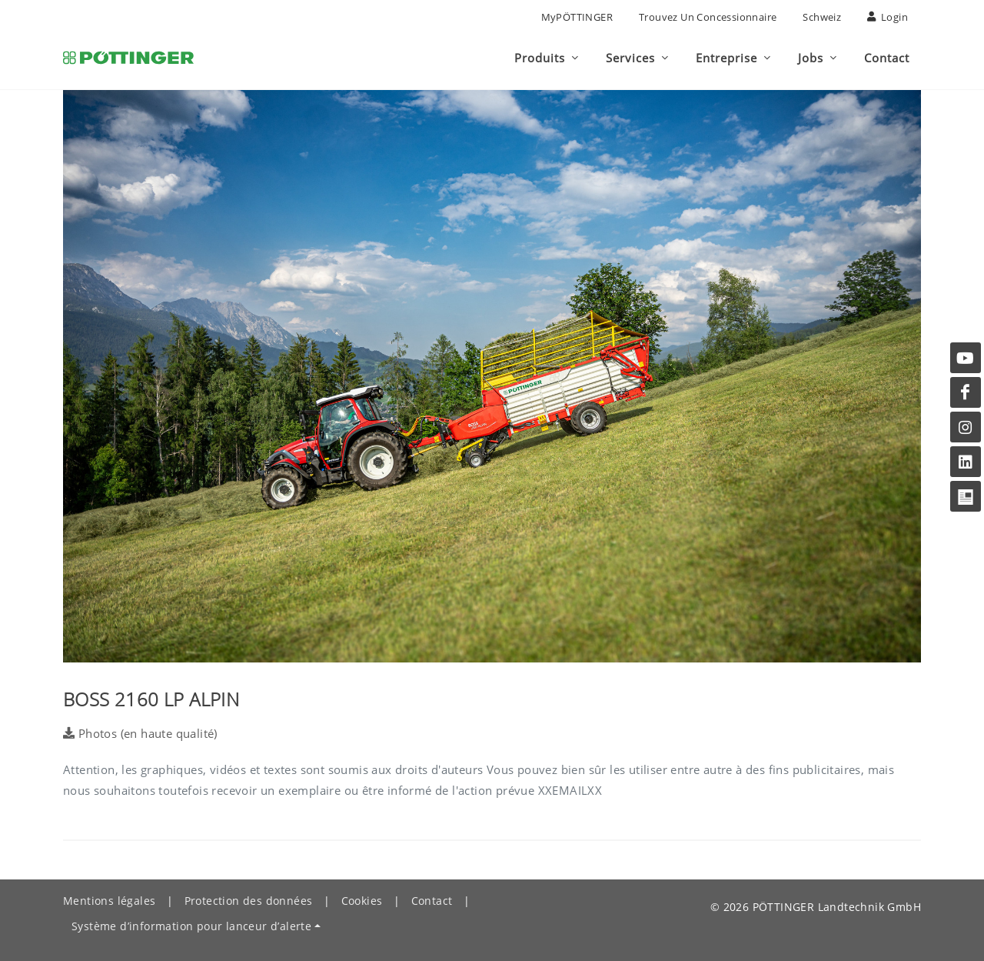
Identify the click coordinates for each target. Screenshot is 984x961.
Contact (432, 900)
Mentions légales (109, 900)
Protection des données (248, 900)
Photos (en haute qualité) (140, 733)
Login (887, 17)
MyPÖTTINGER (577, 17)
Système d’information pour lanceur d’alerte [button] (191, 926)
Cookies (362, 900)
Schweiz (822, 17)
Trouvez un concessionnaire (707, 17)
